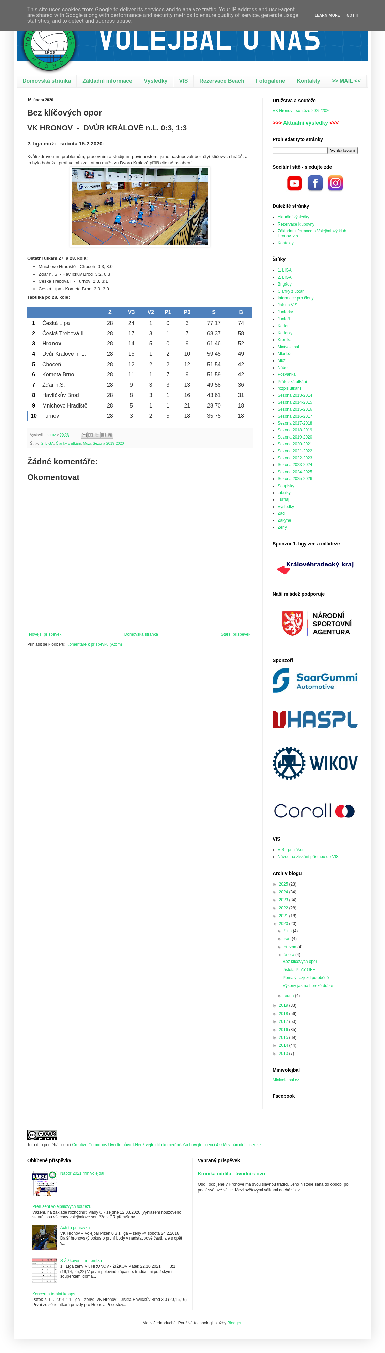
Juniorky (285, 312)
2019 (284, 1005)
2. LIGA (47, 443)
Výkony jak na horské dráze (308, 985)
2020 (284, 923)
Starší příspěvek (235, 634)
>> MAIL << (346, 81)
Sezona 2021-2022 (295, 451)
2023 (284, 899)
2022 (284, 908)
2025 (284, 884)
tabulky (284, 492)
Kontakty (308, 81)
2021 (284, 915)
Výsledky (155, 81)
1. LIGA (285, 270)
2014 (284, 1045)
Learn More (327, 15)
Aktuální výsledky (305, 123)
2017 (284, 1021)
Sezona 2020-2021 (295, 444)
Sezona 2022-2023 (295, 458)
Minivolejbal (288, 346)
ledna (289, 995)
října (288, 930)
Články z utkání (68, 443)
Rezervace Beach (221, 81)
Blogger (234, 1323)
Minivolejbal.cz (286, 1080)
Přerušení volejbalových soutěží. (61, 1206)
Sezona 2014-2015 (295, 402)
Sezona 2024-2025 (295, 472)
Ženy (282, 527)
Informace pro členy (295, 298)
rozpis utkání (289, 388)
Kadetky (285, 332)
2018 (284, 1013)
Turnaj (283, 499)
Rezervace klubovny (296, 224)
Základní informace (107, 81)
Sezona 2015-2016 (295, 409)
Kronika (285, 339)
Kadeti (283, 326)
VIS (183, 81)
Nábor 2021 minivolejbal (82, 1173)
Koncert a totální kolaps (53, 1294)
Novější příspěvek (45, 634)
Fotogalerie (270, 81)
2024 (284, 892)
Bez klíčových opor (300, 961)
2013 (284, 1053)
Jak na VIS (287, 305)
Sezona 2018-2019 (295, 430)
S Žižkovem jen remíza (81, 1260)
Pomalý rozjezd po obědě (306, 977)
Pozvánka (287, 374)
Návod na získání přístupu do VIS (308, 856)
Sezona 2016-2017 (295, 416)
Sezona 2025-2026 (295, 478)
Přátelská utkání (292, 381)
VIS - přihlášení (292, 849)
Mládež (284, 353)
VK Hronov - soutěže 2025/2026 (302, 110)
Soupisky (286, 485)
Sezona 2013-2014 (295, 395)
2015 (284, 1037)
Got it (352, 15)
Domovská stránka (46, 81)
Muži (87, 443)
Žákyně (284, 520)
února (289, 954)
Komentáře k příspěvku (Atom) (94, 644)
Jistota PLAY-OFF (299, 969)
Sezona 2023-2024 (295, 464)
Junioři (284, 319)
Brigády (285, 284)
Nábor (283, 367)
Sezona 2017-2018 (295, 423)
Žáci (282, 513)
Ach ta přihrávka (75, 1227)
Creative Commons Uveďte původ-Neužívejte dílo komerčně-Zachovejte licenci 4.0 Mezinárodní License (166, 1144)
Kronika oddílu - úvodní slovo (231, 1174)
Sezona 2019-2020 (108, 443)
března (290, 946)
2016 (284, 1029)
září (288, 938)
